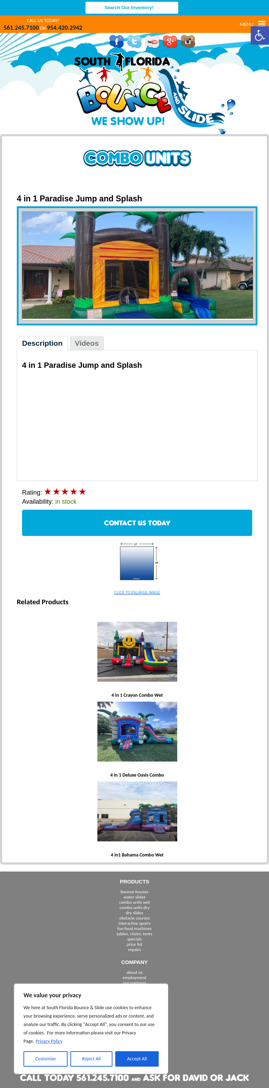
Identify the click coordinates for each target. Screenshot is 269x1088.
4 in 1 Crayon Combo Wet (137, 695)
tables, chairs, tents (134, 933)
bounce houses (134, 891)
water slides (135, 897)
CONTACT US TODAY (137, 523)
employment (134, 977)
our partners (134, 982)
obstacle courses (134, 918)
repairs (134, 949)
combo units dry (134, 907)
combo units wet (134, 902)
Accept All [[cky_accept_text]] (137, 1059)
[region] (91, 1029)
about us (134, 972)
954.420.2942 (64, 28)
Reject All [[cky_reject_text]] (91, 1059)
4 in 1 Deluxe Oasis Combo (137, 775)
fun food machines (134, 928)
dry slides (134, 912)
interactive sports (134, 923)
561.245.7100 (21, 28)
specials (134, 939)
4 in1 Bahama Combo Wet (137, 855)
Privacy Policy (49, 1041)
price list (135, 944)
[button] (260, 35)
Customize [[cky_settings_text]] (45, 1059)
